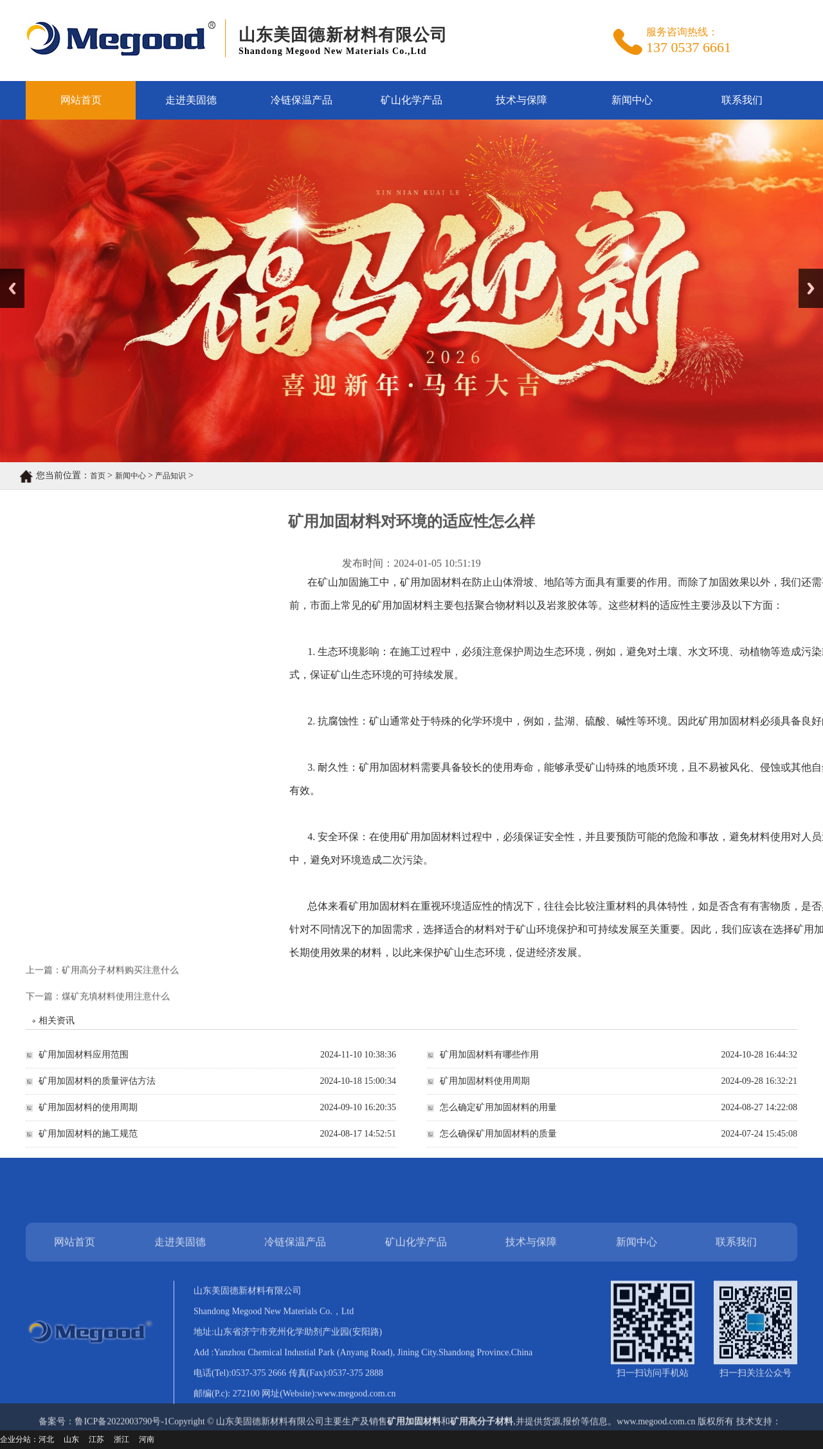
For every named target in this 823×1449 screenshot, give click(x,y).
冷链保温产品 (301, 99)
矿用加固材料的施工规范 (88, 1143)
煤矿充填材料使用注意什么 (116, 1006)
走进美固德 (191, 99)
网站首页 (81, 99)
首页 (63, 475)
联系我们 (742, 99)
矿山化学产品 (411, 99)
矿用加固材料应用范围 (84, 1063)
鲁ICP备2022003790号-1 (121, 1434)
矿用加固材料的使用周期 (88, 1116)
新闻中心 (632, 99)
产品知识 (136, 475)
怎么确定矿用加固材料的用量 (498, 1116)
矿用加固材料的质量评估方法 (97, 1090)
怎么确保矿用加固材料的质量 (498, 1143)
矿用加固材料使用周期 (485, 1090)
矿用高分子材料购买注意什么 (120, 961)
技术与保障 (521, 99)
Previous (12, 288)
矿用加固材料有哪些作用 (489, 1063)
